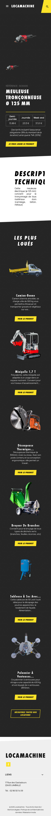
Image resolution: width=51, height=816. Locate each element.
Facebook (8, 764)
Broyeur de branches (26, 525)
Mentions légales (13, 810)
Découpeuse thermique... (25, 447)
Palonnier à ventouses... (25, 674)
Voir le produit (26, 318)
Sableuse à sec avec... (25, 596)
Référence (12, 86)
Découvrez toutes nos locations (25, 713)
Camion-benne (25, 295)
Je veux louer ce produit (21, 144)
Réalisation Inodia (29, 812)
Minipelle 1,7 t (25, 372)
